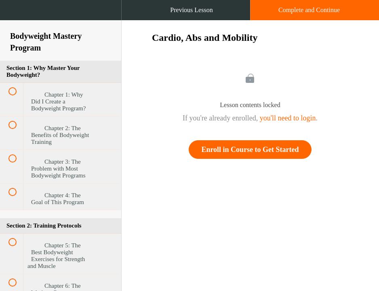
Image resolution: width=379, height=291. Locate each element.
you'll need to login (288, 118)
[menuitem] (60, 18)
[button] (14, 14)
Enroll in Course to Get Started (250, 150)
